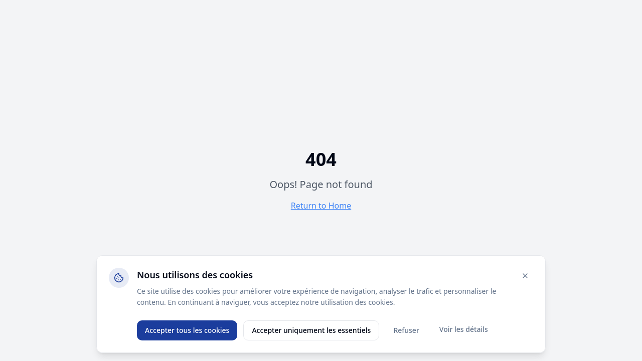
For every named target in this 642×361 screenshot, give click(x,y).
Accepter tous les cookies (187, 330)
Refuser (406, 330)
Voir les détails (463, 329)
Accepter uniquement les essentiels (311, 330)
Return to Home (321, 205)
